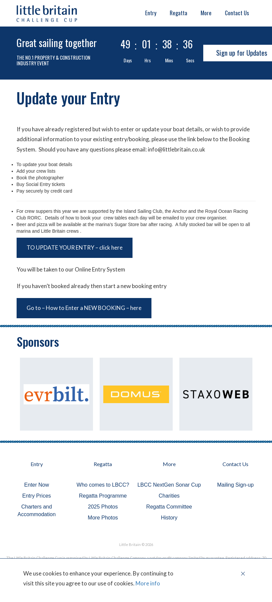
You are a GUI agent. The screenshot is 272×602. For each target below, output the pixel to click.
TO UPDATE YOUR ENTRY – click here (75, 247)
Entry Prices (36, 496)
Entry (150, 13)
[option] (56, 394)
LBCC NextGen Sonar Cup (169, 485)
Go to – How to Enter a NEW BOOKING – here (84, 307)
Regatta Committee (169, 507)
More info (147, 583)
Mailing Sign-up (235, 485)
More (206, 13)
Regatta (178, 13)
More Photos (103, 517)
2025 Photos (103, 507)
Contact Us (237, 13)
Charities (169, 496)
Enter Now (36, 485)
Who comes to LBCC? (103, 485)
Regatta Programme (103, 496)
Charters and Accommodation (37, 510)
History (169, 517)
